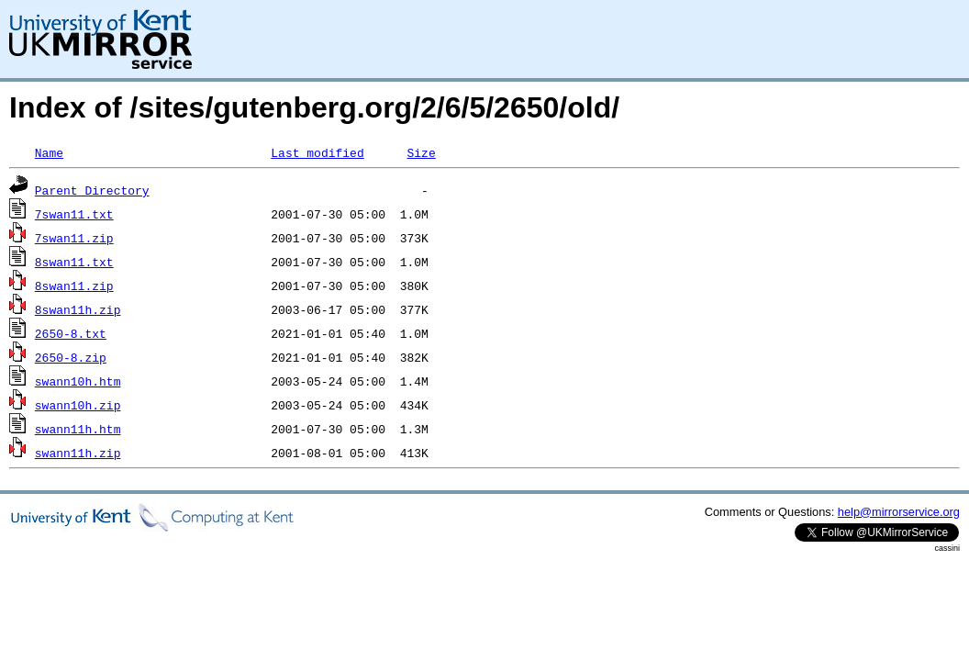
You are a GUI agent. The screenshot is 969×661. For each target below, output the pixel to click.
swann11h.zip (78, 452)
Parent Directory (92, 190)
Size (421, 152)
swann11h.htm (78, 428)
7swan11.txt (74, 214)
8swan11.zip (74, 285)
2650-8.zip (70, 357)
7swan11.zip (74, 238)
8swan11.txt (74, 261)
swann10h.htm (78, 381)
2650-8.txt (70, 333)
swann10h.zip (78, 405)
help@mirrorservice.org (899, 512)
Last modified (317, 152)
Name (49, 152)
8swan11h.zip (78, 309)
